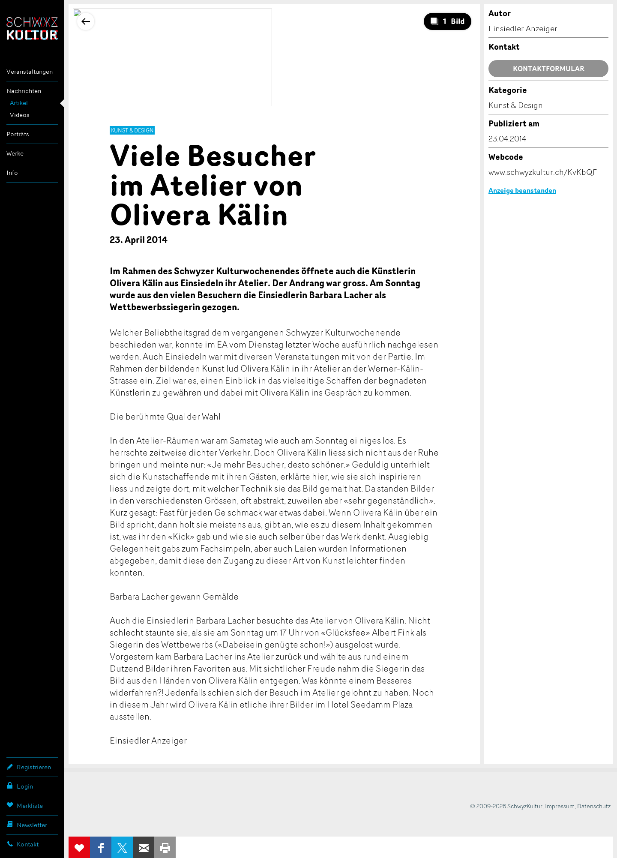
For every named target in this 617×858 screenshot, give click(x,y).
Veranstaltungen (29, 71)
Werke (15, 153)
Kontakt (22, 844)
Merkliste (24, 805)
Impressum (560, 806)
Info (12, 172)
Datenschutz (594, 806)
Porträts (17, 133)
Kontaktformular (548, 68)
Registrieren (28, 766)
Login (19, 786)
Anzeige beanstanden (522, 190)
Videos (20, 114)
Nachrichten (23, 90)
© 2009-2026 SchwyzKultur (506, 806)
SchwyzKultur (32, 28)
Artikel (19, 102)
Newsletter (26, 824)
